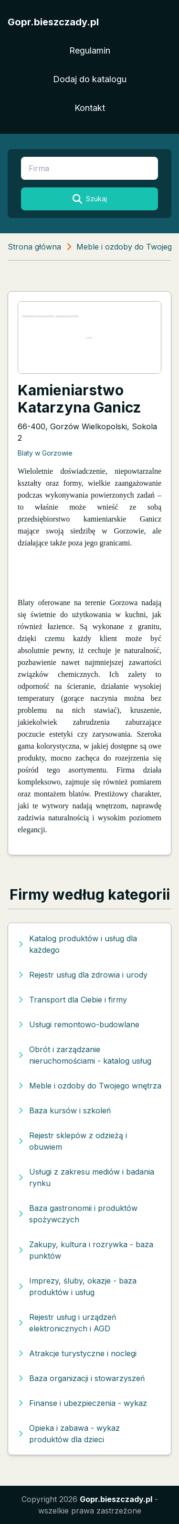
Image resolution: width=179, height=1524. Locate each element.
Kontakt (89, 108)
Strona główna (34, 246)
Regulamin (89, 50)
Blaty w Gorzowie (45, 453)
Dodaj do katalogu (89, 79)
